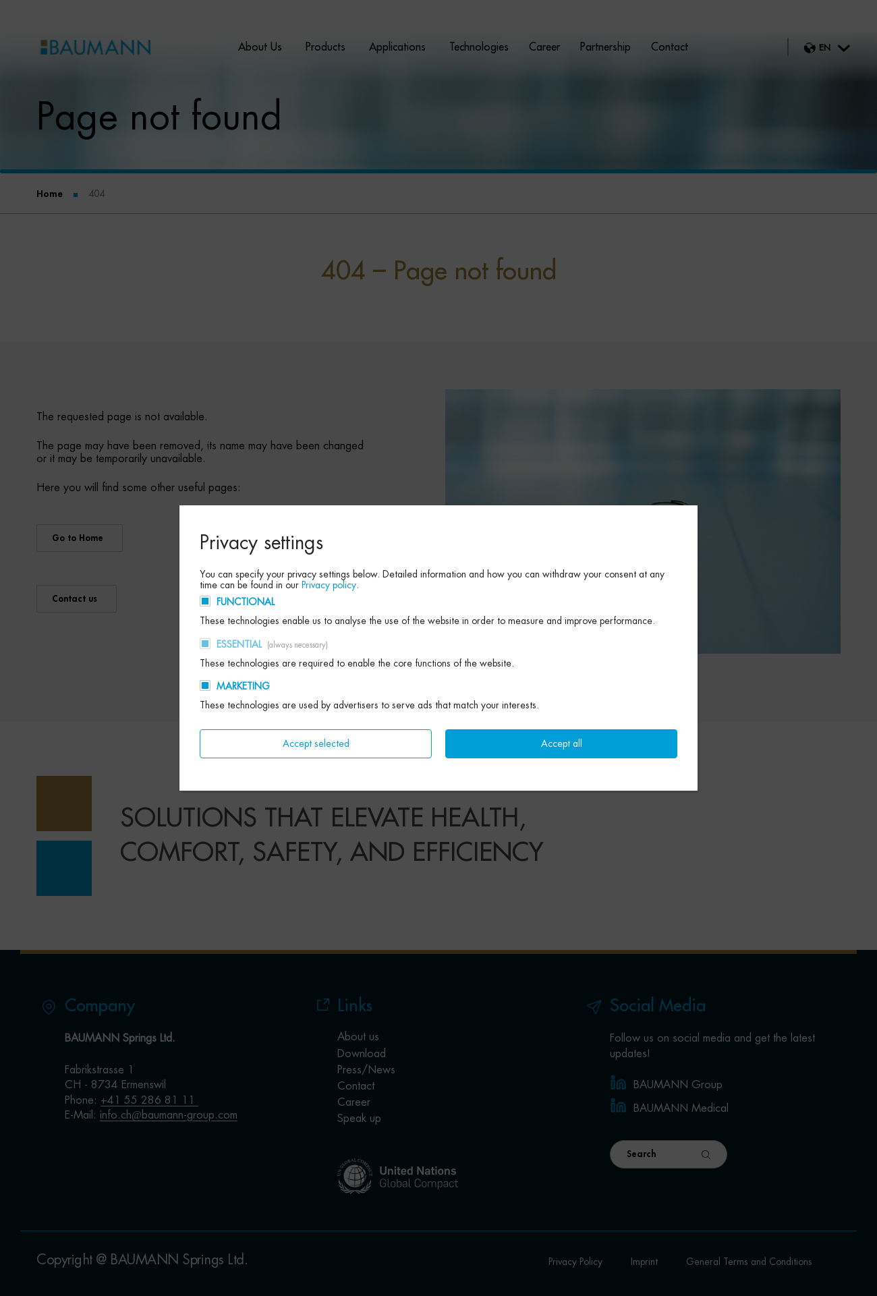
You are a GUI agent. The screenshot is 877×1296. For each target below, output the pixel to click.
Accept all (561, 743)
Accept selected (316, 743)
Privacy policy (329, 585)
